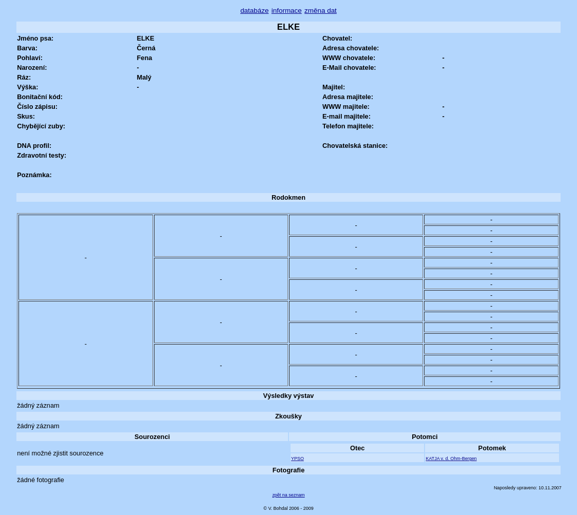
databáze (254, 10)
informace (287, 10)
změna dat (320, 10)
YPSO (297, 458)
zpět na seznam (288, 495)
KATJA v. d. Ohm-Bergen (451, 458)
